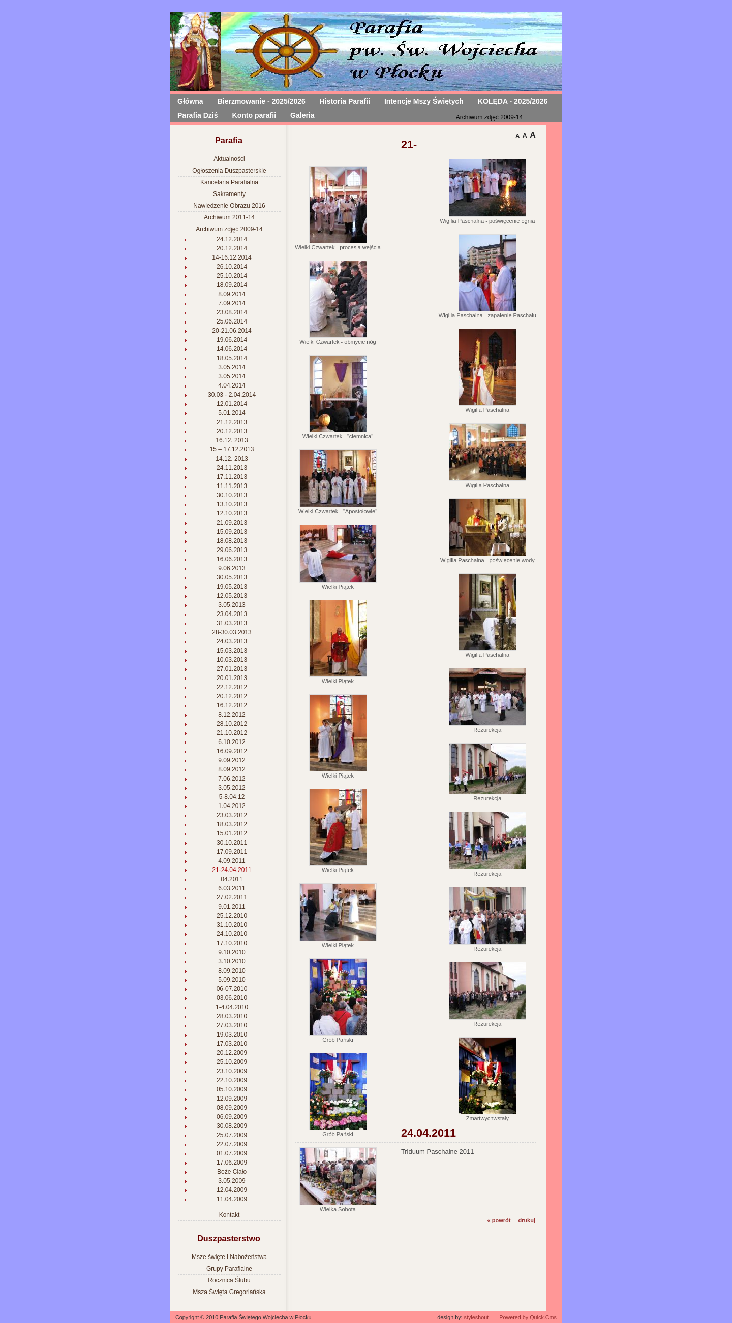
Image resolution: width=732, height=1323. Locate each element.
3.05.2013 (231, 604)
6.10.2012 (231, 742)
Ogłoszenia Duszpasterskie (229, 170)
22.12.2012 (232, 687)
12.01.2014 (232, 403)
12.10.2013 (232, 513)
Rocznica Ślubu (229, 1280)
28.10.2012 (232, 723)
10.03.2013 (232, 659)
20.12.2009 (232, 1052)
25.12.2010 (232, 915)
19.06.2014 (232, 339)
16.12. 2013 (232, 440)
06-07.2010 (232, 988)
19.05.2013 (232, 586)
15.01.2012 (232, 833)
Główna (190, 101)
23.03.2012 (232, 815)
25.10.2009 (232, 1062)
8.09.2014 (231, 294)
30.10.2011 (232, 842)
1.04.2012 (231, 806)
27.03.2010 (232, 1025)
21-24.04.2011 (231, 870)
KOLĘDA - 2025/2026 (513, 101)
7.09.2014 (231, 303)
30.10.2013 (232, 495)
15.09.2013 (232, 531)
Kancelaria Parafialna (229, 182)
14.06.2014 (232, 348)
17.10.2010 (232, 943)
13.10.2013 (232, 504)
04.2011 (231, 879)
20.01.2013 (232, 678)
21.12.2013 (232, 422)
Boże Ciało (232, 1171)
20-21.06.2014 (231, 330)
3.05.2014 (231, 367)
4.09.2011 (231, 860)
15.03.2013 (232, 650)
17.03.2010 (232, 1043)
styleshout (476, 1317)
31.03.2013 (232, 623)
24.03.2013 (232, 641)
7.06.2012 (231, 778)
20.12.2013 (232, 431)
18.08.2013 (232, 540)
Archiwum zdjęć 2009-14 (489, 117)
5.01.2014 (231, 412)
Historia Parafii (345, 101)
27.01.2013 (232, 668)
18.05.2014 (232, 358)
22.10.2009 (232, 1080)
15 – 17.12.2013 (232, 449)
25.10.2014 (232, 275)
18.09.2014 (232, 284)
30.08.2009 (232, 1126)
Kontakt (229, 1214)
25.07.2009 (232, 1135)
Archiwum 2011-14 (229, 217)
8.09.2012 (231, 769)
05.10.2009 (232, 1089)
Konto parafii (254, 115)
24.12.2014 (232, 239)
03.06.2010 (232, 998)
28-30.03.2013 (231, 632)
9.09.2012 (231, 760)
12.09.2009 (232, 1098)
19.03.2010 (232, 1034)
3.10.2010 (231, 961)
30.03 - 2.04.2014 (232, 394)
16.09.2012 (232, 751)
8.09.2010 (231, 970)
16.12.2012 (232, 705)
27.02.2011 (232, 897)
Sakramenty (229, 194)
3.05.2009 (231, 1180)
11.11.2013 (232, 486)
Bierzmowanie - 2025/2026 (262, 101)
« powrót (499, 1220)
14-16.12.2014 (231, 257)
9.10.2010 (231, 952)
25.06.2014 (232, 321)
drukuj (526, 1220)
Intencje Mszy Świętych (424, 101)
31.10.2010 (232, 924)
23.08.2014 (232, 312)
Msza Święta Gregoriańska (229, 1292)
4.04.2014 (231, 385)
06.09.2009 (232, 1116)
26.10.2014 (232, 266)
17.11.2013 (232, 476)
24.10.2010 (232, 934)
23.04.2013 (232, 614)
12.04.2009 (232, 1189)
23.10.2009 (232, 1071)
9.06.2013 (231, 568)
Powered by (528, 1317)
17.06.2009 (232, 1162)
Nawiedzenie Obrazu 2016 (229, 205)
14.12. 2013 (232, 458)
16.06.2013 (232, 559)
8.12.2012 (231, 714)
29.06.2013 (232, 550)
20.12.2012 (232, 696)
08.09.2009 (232, 1107)
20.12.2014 (232, 248)
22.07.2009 (232, 1144)
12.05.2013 (232, 595)
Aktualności (229, 159)
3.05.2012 (231, 787)
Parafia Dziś (197, 115)
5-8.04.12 (232, 796)
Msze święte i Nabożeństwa (229, 1257)
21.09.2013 (232, 522)
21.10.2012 (232, 732)
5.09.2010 (231, 979)
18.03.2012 (232, 824)
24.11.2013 (232, 467)
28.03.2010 (232, 1016)
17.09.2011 (232, 851)
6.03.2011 (231, 888)
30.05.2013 (232, 577)
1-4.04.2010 (232, 1007)
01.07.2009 (232, 1153)
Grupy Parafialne (229, 1268)
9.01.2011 (231, 906)
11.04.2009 (232, 1199)
